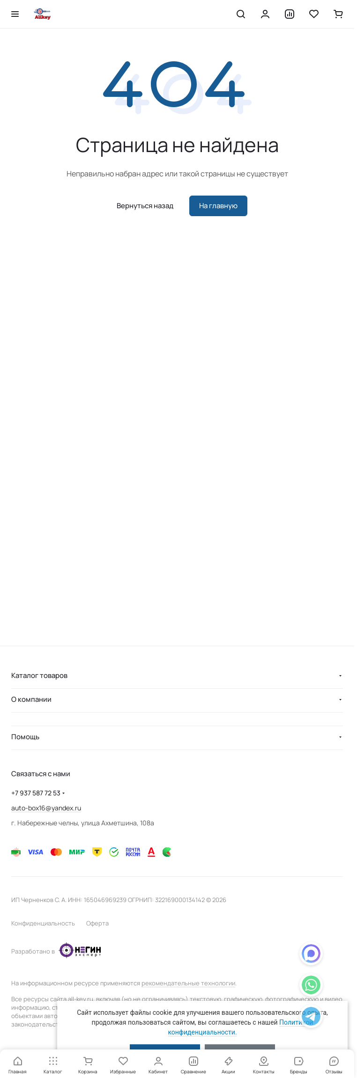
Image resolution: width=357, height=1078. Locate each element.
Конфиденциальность (43, 923)
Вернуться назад (145, 206)
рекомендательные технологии (188, 983)
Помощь (25, 737)
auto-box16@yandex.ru (46, 807)
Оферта (97, 923)
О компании (31, 699)
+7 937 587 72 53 (35, 792)
